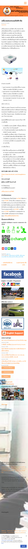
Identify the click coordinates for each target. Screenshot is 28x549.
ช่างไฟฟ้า (18, 198)
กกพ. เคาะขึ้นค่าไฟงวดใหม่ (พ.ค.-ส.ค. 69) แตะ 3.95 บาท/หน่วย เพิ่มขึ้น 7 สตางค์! (12, 356)
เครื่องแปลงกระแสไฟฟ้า (7, 191)
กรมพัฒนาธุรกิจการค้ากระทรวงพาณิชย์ (10, 449)
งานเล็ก (3, 520)
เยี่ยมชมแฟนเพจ (7, 372)
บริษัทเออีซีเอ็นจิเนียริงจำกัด (11, 216)
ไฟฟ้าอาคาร (10, 511)
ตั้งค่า (2, 543)
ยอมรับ (23, 546)
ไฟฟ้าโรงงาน (17, 511)
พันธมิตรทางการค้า (6, 382)
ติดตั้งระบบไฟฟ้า (5, 515)
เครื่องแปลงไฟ (12, 256)
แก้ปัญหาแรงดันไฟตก (20, 513)
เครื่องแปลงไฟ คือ (19, 256)
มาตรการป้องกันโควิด (7, 384)
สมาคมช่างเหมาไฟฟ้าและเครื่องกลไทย (13, 450)
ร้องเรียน (6, 376)
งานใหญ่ (24, 519)
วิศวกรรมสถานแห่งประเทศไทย (18, 448)
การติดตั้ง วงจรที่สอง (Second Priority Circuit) (13, 344)
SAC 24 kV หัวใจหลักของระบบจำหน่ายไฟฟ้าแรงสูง (14, 340)
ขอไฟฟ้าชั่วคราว (5, 519)
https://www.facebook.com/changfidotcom (13, 175)
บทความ (8, 254)
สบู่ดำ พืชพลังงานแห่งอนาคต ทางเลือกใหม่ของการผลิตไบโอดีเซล (13, 349)
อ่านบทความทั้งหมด (8, 367)
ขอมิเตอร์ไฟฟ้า (21, 517)
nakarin (3, 24)
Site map (4, 404)
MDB (19, 519)
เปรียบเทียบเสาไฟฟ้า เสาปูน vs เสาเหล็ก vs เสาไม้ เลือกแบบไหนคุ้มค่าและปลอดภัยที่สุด (13, 362)
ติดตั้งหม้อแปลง (14, 519)
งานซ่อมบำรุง (10, 513)
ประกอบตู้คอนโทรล (12, 517)
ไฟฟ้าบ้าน (3, 511)
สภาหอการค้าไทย (5, 448)
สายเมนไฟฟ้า (13, 515)
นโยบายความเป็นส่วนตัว (7, 540)
